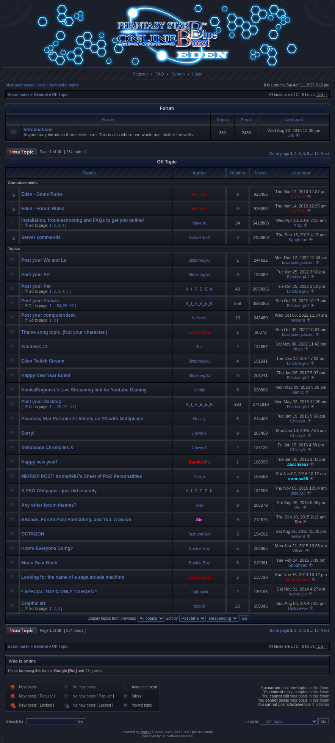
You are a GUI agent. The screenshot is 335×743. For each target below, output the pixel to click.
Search (178, 74)
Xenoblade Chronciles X (47, 447)
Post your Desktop (41, 401)
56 (71, 306)
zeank (199, 606)
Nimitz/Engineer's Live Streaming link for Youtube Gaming (84, 390)
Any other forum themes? (49, 505)
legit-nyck (199, 591)
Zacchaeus (298, 464)
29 (65, 407)
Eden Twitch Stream (42, 361)
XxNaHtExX (199, 237)
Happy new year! (39, 462)
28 (59, 407)
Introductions (38, 129)
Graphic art (33, 603)
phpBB (145, 732)
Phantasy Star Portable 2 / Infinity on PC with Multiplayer (82, 418)
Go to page (279, 154)
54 (59, 306)
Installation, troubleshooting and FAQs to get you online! (82, 220)
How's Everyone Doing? (47, 548)
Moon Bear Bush (39, 562)
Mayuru (200, 223)
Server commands (41, 237)
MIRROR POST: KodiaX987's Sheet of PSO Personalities (81, 476)
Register (140, 74)
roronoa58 (298, 478)
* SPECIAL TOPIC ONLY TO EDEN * (59, 591)
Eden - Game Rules (42, 194)
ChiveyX (297, 421)
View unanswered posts (25, 85)
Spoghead (297, 239)
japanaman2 (199, 332)
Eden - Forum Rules (42, 208)
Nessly (199, 418)
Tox (199, 346)
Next (325, 154)
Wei (199, 505)
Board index (19, 95)
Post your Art (35, 274)
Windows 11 (34, 346)
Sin (199, 519)
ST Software (171, 736)
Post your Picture (40, 300)
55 (65, 306)
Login (197, 74)
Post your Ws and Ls (43, 260)
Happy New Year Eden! (45, 375)
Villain (199, 476)
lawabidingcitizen (297, 262)
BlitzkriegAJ (199, 260)
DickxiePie (297, 608)
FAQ (160, 74)
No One (199, 194)
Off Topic (60, 95)
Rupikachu (199, 462)
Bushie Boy (199, 548)
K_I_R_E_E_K (199, 289)
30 (71, 407)
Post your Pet (35, 286)
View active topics (64, 85)
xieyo (298, 349)
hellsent (199, 318)
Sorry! (27, 433)
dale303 (297, 493)
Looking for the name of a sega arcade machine (72, 577)
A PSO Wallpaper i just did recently (59, 490)
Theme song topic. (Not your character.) (64, 332)
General (41, 95)
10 (317, 154)
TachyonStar (199, 534)
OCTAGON (32, 534)
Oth (291, 135)
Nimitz (199, 390)
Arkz (298, 225)
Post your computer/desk (48, 315)
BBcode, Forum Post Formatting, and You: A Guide (76, 519)
